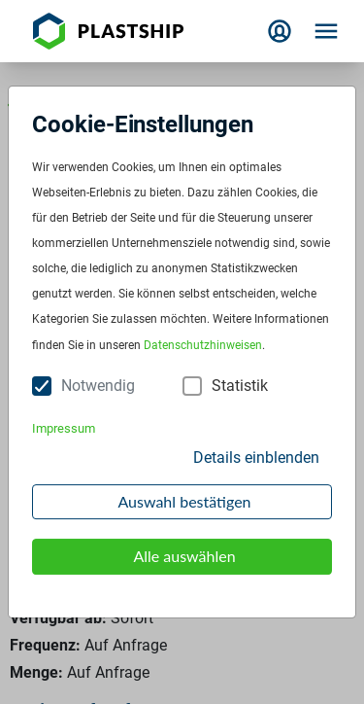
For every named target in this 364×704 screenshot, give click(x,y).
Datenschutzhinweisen (203, 345)
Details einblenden (256, 457)
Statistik (240, 385)
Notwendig (98, 385)
